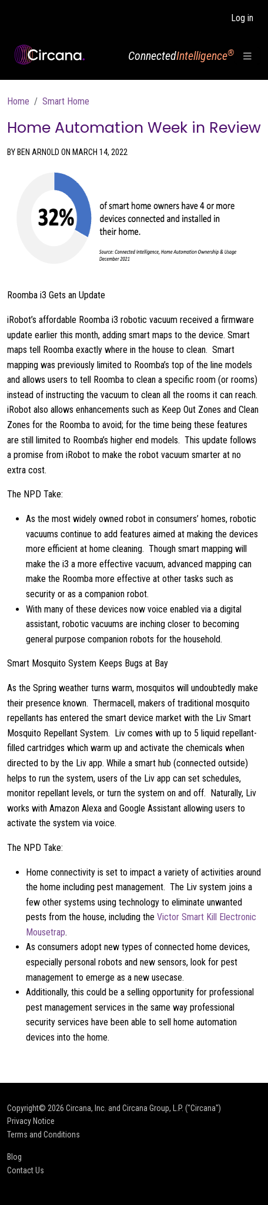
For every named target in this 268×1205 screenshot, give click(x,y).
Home (18, 101)
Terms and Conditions (43, 1134)
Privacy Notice (31, 1121)
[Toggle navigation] (247, 56)
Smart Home (65, 101)
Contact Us (25, 1170)
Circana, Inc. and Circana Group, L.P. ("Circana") (143, 1108)
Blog (14, 1157)
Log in (242, 17)
